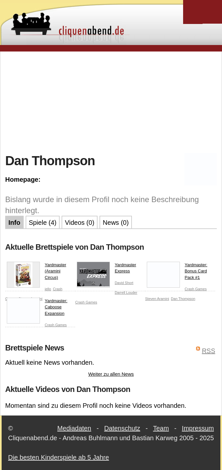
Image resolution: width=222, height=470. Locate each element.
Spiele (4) (43, 222)
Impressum (198, 428)
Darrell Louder (126, 292)
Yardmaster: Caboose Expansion (37, 308)
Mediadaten (74, 428)
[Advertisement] (113, 101)
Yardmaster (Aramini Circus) (36, 272)
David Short (124, 283)
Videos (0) (79, 222)
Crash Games (86, 302)
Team (161, 428)
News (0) (116, 222)
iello (48, 289)
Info (14, 222)
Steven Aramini (157, 299)
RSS (208, 350)
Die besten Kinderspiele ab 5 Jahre (58, 457)
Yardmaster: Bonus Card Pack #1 (177, 272)
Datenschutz (122, 428)
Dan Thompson (183, 299)
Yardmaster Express (106, 269)
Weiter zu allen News (111, 374)
